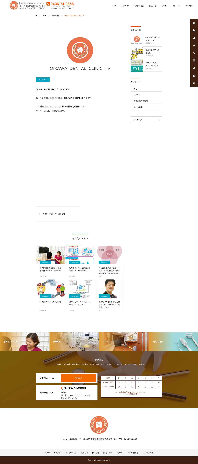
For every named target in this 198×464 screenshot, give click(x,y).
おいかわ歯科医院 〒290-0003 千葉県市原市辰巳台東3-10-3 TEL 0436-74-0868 (99, 439)
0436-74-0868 (75, 388)
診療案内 (152, 6)
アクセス (164, 6)
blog (135, 89)
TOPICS (137, 95)
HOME (114, 6)
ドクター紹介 (138, 6)
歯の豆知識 (43, 79)
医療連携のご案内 (141, 101)
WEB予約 (189, 6)
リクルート (176, 6)
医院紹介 (125, 6)
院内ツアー (107, 453)
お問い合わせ (133, 453)
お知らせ (95, 453)
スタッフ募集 (148, 453)
